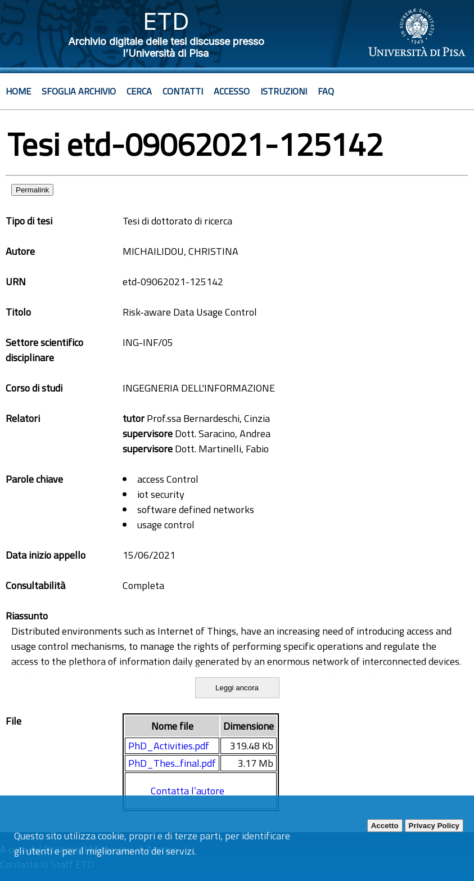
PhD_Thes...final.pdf (172, 763)
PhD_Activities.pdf (168, 745)
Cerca (139, 91)
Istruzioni (283, 91)
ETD (166, 21)
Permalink (32, 190)
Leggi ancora (237, 688)
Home (18, 91)
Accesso (232, 91)
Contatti (182, 91)
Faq (326, 91)
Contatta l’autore (187, 790)
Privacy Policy (434, 825)
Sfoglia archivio (79, 91)
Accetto (385, 825)
